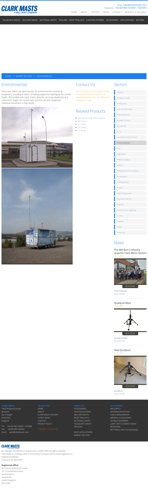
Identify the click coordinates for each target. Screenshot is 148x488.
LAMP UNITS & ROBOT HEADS (123, 423)
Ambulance (122, 103)
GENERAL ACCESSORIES (120, 417)
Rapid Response (124, 193)
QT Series (82, 127)
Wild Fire (121, 232)
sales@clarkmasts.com (134, 4)
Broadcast (121, 126)
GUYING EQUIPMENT (119, 420)
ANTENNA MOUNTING (119, 411)
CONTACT (117, 12)
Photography (123, 182)
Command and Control (127, 137)
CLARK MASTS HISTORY (48, 414)
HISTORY (95, 12)
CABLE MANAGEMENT (119, 414)
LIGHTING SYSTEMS (95, 20)
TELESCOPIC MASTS (11, 20)
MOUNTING (115, 426)
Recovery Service (124, 198)
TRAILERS (63, 20)
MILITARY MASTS (30, 20)
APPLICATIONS (127, 20)
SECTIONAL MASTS (48, 20)
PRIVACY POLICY (45, 423)
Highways (121, 154)
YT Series (82, 130)
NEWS (106, 12)
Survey (120, 215)
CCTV (119, 131)
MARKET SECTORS (24, 76)
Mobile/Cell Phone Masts (128, 170)
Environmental (123, 142)
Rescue (120, 204)
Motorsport (122, 176)
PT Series (82, 124)
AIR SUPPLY (115, 408)
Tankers (120, 221)
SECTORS (140, 20)
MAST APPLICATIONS (83, 432)
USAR (119, 227)
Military (120, 165)
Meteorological (123, 159)
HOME (74, 12)
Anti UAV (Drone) (124, 109)
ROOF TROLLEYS (76, 20)
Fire (118, 148)
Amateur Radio (123, 98)
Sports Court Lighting (126, 210)
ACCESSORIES (112, 20)
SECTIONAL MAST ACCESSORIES (124, 429)
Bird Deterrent (123, 114)
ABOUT (84, 12)
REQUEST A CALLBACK (135, 12)
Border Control (123, 120)
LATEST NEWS (44, 417)
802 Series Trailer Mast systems (91, 118)
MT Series (82, 121)
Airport (120, 92)
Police (119, 187)
